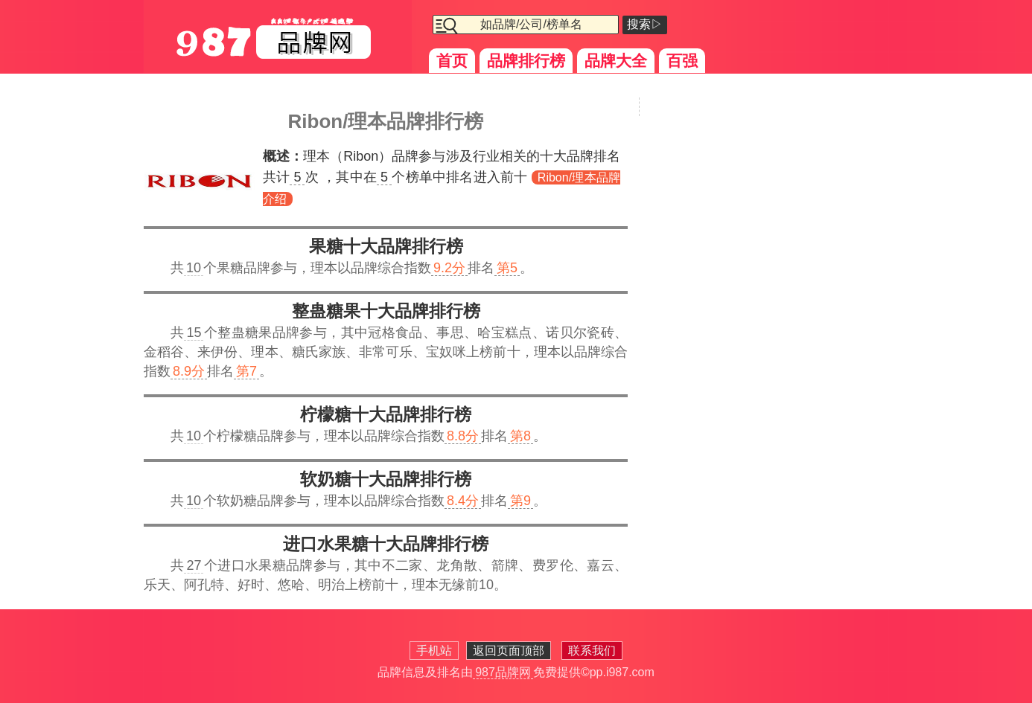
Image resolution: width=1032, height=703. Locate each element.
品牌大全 (616, 60)
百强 (682, 60)
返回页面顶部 (508, 650)
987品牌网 (503, 672)
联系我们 (592, 650)
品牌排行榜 (526, 60)
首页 (452, 60)
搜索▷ (645, 24)
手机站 (434, 650)
